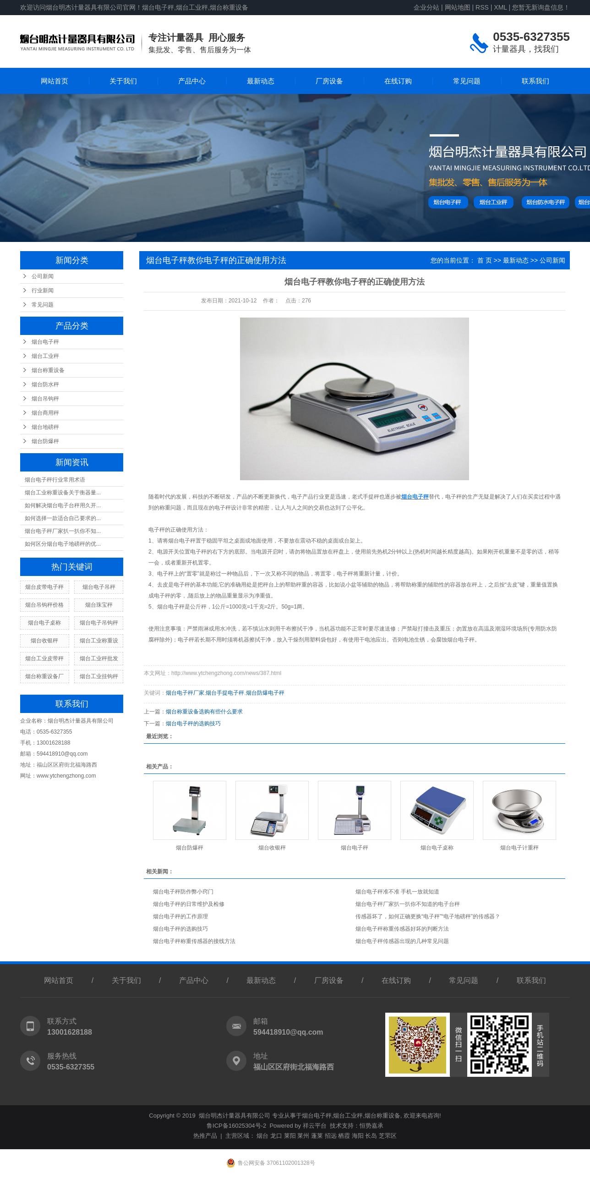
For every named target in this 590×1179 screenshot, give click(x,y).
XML (500, 7)
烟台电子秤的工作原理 (180, 916)
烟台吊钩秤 (45, 398)
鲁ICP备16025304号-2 (236, 1125)
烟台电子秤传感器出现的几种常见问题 (402, 941)
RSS (482, 7)
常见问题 (467, 81)
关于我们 (123, 81)
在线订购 (398, 81)
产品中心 (192, 81)
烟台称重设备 (48, 370)
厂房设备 (329, 81)
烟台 (262, 1135)
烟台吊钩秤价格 (44, 605)
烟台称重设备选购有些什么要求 (204, 711)
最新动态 (260, 81)
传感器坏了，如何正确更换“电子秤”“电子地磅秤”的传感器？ (427, 916)
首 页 (484, 260)
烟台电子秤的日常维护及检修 (188, 904)
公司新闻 (43, 276)
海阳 (358, 1135)
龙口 (276, 1135)
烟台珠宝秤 (99, 605)
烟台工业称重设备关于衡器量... (63, 492)
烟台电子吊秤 (98, 587)
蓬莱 (317, 1135)
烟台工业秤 (45, 356)
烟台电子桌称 (44, 623)
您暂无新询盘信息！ (541, 7)
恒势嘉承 (371, 1125)
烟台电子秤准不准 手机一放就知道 (397, 891)
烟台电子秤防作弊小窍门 (183, 891)
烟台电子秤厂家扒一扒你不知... (63, 531)
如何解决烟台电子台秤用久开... (63, 505)
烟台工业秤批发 (99, 658)
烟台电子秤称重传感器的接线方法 (194, 941)
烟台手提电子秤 (225, 693)
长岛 (371, 1135)
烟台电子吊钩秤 (99, 623)
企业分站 (426, 7)
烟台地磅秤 (45, 427)
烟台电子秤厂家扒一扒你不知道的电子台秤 (407, 904)
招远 (331, 1135)
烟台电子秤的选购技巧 (193, 723)
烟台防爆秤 (45, 441)
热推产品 (205, 1135)
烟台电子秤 (45, 342)
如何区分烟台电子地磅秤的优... (63, 544)
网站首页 (54, 81)
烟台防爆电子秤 (265, 693)
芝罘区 (388, 1135)
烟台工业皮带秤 (44, 658)
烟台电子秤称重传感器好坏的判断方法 (402, 929)
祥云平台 (315, 1125)
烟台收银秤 (44, 640)
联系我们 (535, 81)
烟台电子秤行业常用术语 (55, 480)
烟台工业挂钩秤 (99, 676)
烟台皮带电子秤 (44, 587)
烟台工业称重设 (99, 640)
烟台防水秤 (45, 384)
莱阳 (290, 1135)
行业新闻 (43, 290)
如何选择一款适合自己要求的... (63, 518)
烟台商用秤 (45, 413)
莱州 (303, 1135)
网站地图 (457, 7)
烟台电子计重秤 (519, 847)
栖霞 (344, 1135)
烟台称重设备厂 (44, 676)
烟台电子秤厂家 (185, 693)
